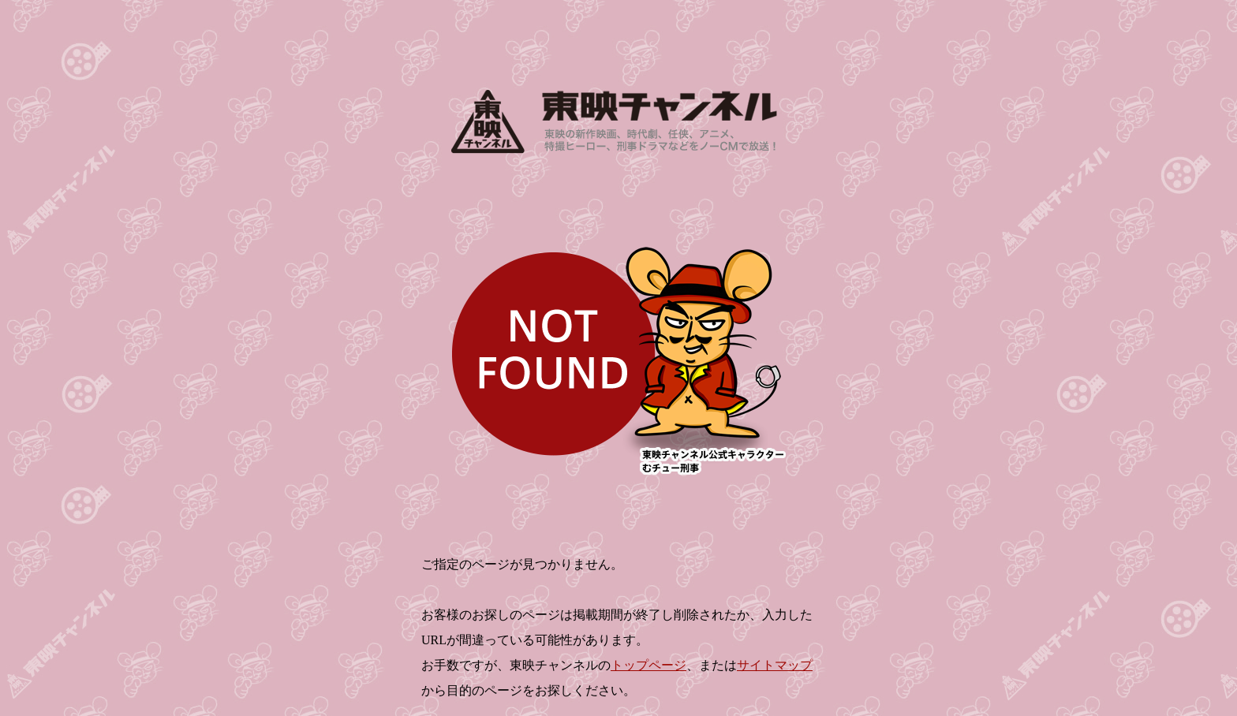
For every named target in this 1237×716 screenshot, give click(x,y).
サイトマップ (775, 665)
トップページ (648, 665)
